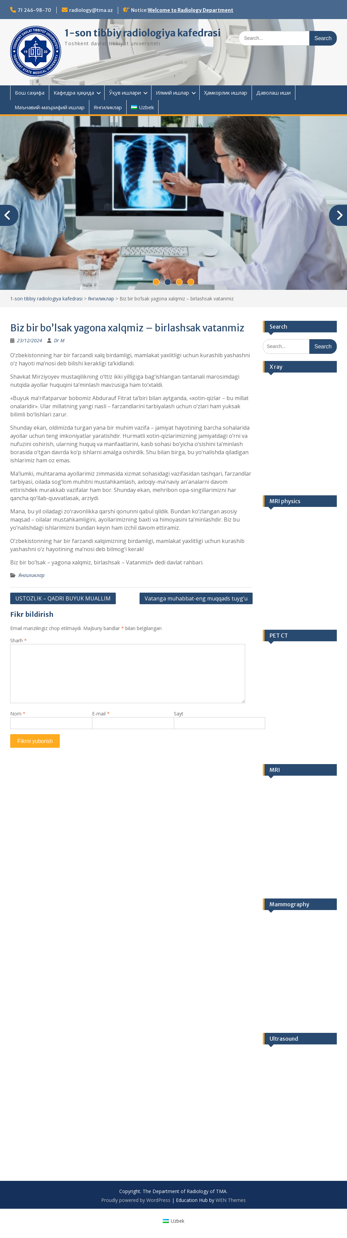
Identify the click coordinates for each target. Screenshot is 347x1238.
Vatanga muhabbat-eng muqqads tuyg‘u (196, 598)
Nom (17, 713)
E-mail (101, 713)
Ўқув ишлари (125, 92)
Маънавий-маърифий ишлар (50, 107)
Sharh (18, 640)
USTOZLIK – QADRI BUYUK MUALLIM (63, 598)
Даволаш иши (273, 92)
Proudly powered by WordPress (135, 1200)
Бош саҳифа (29, 92)
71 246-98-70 (34, 10)
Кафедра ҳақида (74, 92)
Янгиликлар (108, 107)
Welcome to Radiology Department (190, 10)
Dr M (59, 340)
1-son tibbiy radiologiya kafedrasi (143, 33)
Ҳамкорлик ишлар (225, 92)
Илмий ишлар (172, 92)
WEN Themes (231, 1200)
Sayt (178, 713)
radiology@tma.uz (91, 10)
